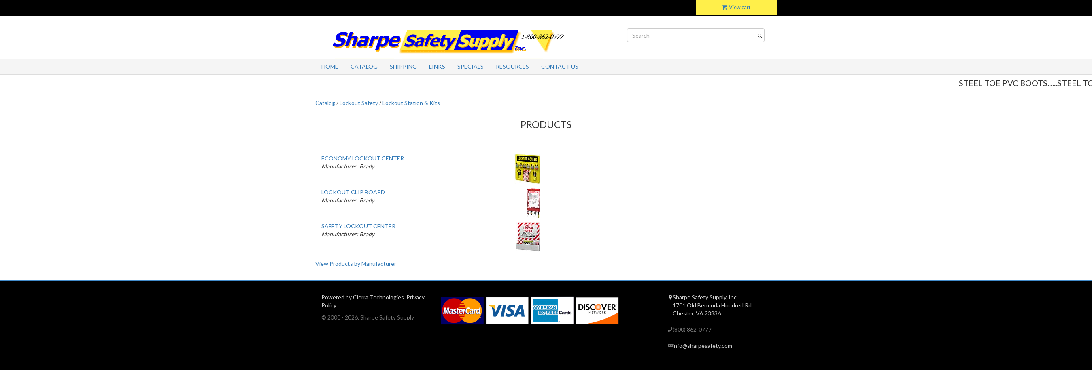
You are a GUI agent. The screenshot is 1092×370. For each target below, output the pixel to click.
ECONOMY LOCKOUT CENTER (362, 158)
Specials (470, 66)
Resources (512, 66)
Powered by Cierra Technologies (362, 297)
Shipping (403, 66)
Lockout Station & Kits (411, 102)
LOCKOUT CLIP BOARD (353, 192)
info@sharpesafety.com (702, 345)
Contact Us (559, 66)
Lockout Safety (359, 102)
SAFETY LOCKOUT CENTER (358, 226)
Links (437, 66)
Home (329, 66)
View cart (736, 7)
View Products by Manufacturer (355, 263)
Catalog (364, 66)
